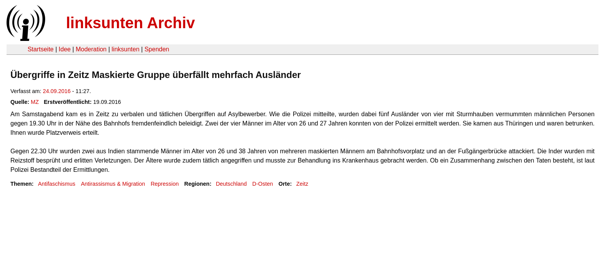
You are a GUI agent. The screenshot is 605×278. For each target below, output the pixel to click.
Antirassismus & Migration (113, 184)
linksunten (125, 49)
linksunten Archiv (130, 22)
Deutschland (231, 184)
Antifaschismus (56, 184)
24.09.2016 (57, 91)
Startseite (40, 49)
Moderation (91, 49)
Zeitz (302, 184)
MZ (35, 102)
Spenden (156, 49)
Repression (164, 184)
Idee (65, 49)
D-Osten (262, 184)
